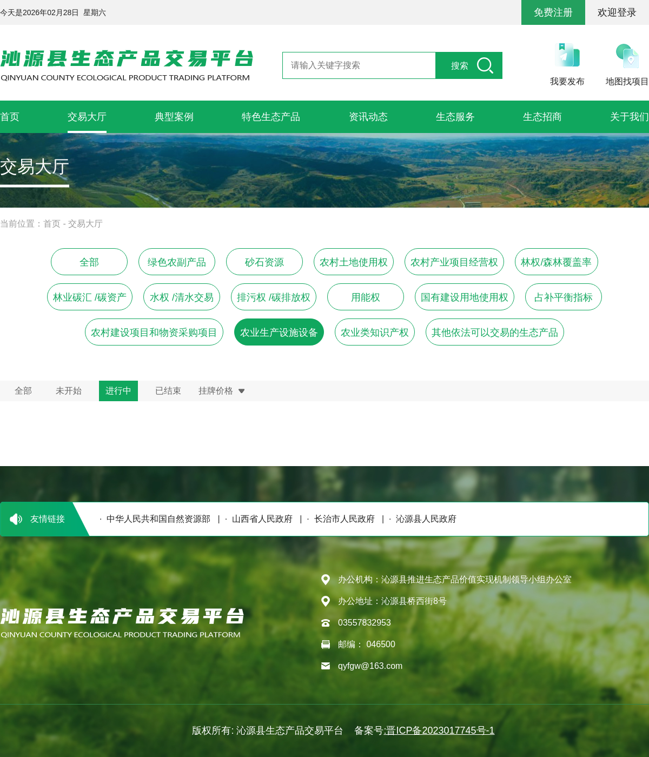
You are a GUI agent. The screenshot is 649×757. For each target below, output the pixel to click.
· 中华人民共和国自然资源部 (152, 518)
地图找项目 (627, 81)
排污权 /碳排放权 (273, 297)
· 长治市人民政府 (338, 518)
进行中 (118, 390)
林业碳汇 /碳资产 (90, 297)
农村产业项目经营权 (454, 262)
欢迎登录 (617, 12)
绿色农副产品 (177, 262)
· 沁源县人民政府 (420, 518)
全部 (89, 262)
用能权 (365, 297)
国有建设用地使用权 (464, 297)
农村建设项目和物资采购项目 (154, 332)
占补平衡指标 (563, 297)
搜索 (459, 65)
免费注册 (553, 12)
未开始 (69, 390)
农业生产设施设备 (279, 332)
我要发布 (567, 81)
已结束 (168, 390)
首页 (52, 223)
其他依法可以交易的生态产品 (495, 332)
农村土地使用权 (354, 262)
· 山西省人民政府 (256, 518)
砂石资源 (264, 262)
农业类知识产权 (375, 332)
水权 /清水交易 (182, 297)
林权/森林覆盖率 (556, 262)
